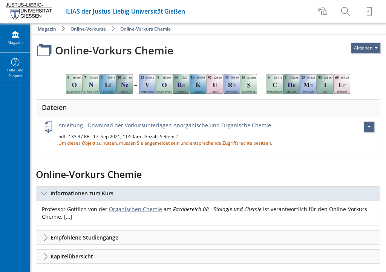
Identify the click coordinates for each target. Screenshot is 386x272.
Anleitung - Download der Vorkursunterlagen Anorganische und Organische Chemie (164, 125)
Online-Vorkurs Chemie (145, 29)
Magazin (47, 29)
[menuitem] (323, 11)
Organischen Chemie (135, 209)
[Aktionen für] (365, 48)
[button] (208, 193)
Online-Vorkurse (88, 29)
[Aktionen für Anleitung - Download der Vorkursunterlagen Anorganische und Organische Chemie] (369, 127)
